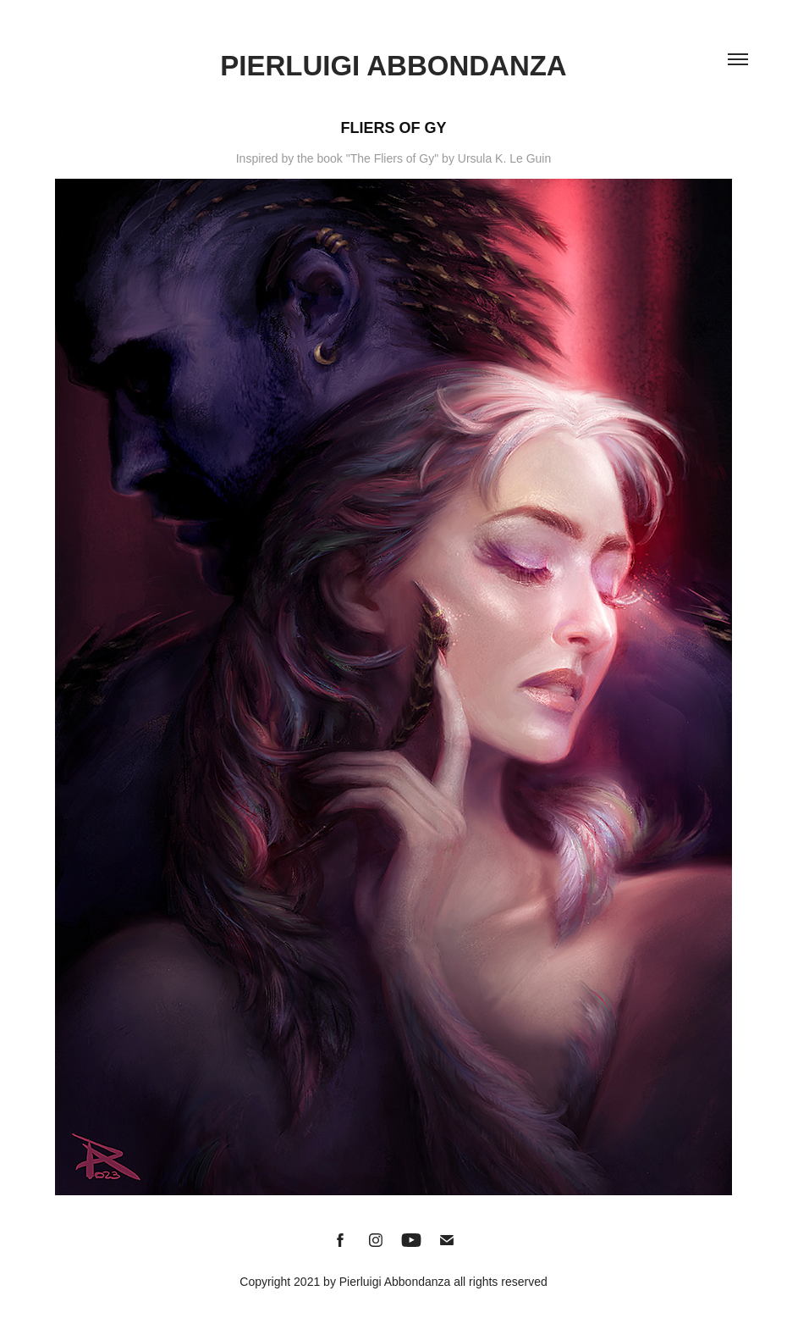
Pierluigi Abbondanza (393, 65)
